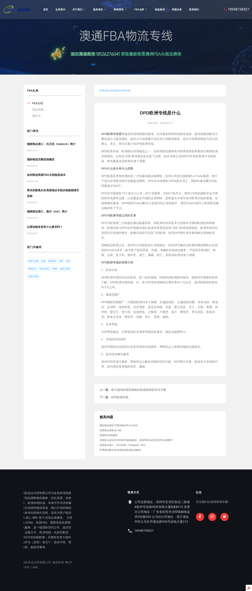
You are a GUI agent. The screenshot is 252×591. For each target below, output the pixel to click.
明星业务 (177, 9)
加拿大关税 (33, 261)
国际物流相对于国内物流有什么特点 (119, 425)
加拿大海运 (33, 276)
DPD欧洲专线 (119, 397)
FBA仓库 (139, 9)
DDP (61, 261)
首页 (45, 9)
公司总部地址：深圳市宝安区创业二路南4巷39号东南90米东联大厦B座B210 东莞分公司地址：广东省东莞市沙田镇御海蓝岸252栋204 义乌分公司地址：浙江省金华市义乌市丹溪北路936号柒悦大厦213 (197, 511)
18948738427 (238, 9)
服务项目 (98, 9)
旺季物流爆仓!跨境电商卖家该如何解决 (120, 450)
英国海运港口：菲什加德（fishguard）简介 (123, 445)
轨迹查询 (160, 9)
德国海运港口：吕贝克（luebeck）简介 (51, 144)
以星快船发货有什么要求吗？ (45, 226)
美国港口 (32, 269)
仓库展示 (60, 9)
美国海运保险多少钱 (110, 430)
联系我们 (194, 9)
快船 (43, 261)
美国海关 (52, 261)
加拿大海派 (65, 269)
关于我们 (78, 9)
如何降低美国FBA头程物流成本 (46, 174)
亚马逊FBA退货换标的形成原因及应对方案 (138, 389)
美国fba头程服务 (109, 435)
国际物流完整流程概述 (41, 159)
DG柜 (54, 269)
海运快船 (38, 109)
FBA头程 (37, 103)
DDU (68, 261)
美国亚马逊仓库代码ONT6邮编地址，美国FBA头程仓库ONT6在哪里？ (137, 440)
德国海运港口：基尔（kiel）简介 (47, 211)
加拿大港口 (44, 269)
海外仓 (36, 115)
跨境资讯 (119, 9)
